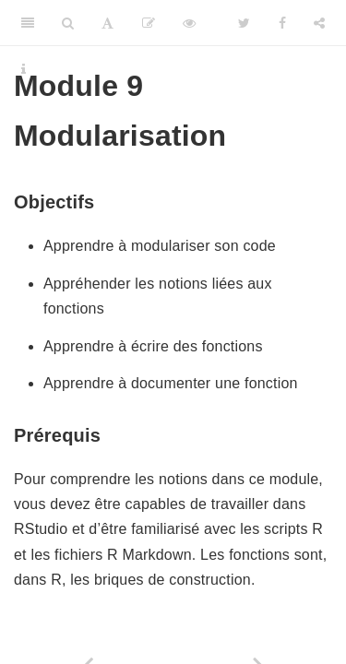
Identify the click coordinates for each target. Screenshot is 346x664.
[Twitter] (244, 23)
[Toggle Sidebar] (27, 23)
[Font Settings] (107, 23)
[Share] (319, 23)
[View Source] (189, 23)
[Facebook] (282, 23)
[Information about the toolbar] (23, 69)
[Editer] (148, 23)
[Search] (68, 23)
